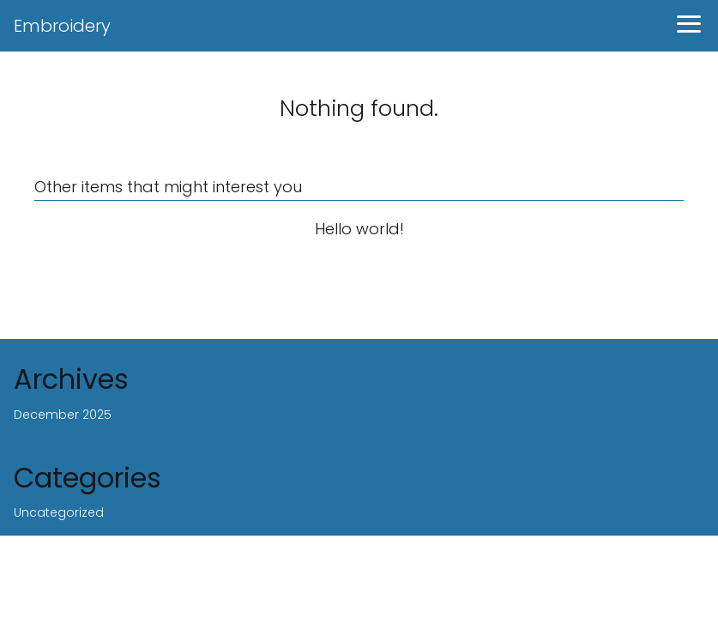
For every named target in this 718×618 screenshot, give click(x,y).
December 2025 (63, 414)
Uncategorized (59, 512)
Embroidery (62, 26)
